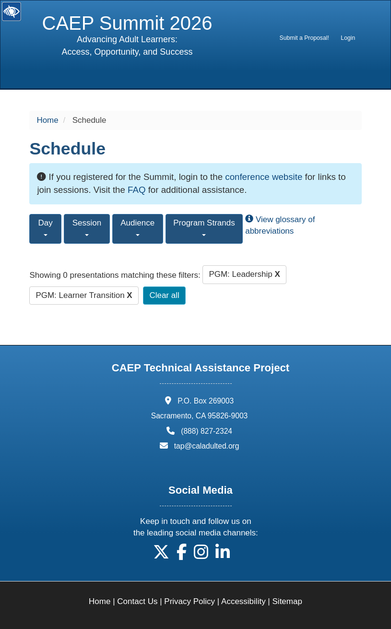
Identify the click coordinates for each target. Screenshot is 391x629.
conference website (263, 177)
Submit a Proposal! (304, 38)
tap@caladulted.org (206, 446)
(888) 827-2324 (206, 431)
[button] (161, 555)
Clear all (164, 295)
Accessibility (243, 601)
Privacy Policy (189, 601)
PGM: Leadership (244, 274)
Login (348, 38)
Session (86, 227)
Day (45, 227)
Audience (137, 227)
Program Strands (204, 227)
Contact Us (137, 601)
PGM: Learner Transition (84, 295)
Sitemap (287, 601)
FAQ (136, 190)
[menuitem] (304, 37)
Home (47, 120)
